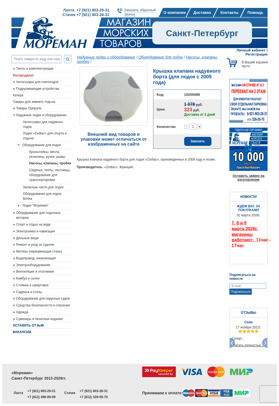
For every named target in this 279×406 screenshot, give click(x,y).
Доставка (202, 12)
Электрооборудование (33, 265)
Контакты (229, 12)
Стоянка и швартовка (32, 285)
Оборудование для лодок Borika (42, 196)
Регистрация (256, 54)
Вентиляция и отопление (35, 271)
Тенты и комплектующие (34, 68)
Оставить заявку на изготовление (249, 178)
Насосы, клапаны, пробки (50, 163)
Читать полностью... (248, 345)
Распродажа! (23, 75)
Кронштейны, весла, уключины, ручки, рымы (47, 154)
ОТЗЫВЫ (248, 313)
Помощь (255, 12)
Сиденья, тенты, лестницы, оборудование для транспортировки (50, 175)
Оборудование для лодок (41, 145)
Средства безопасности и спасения (43, 305)
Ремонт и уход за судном (35, 245)
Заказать (197, 141)
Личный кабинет (251, 50)
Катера (18, 95)
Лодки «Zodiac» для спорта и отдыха (45, 135)
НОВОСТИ (248, 197)
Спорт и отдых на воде (33, 224)
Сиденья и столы (29, 292)
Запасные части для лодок (43, 187)
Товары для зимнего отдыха (34, 102)
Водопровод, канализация (36, 258)
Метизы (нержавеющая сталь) (39, 251)
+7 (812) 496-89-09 (42, 397)
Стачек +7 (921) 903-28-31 (85, 15)
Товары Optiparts (28, 108)
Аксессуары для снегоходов (37, 82)
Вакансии (22, 332)
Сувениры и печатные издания (39, 319)
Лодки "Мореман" (35, 205)
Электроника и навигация (35, 231)
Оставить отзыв (28, 325)
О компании (174, 12)
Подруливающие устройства (37, 89)
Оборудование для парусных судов (43, 298)
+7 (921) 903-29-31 (42, 391)
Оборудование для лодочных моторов (38, 215)
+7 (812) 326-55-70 (94, 397)
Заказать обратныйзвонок (140, 12)
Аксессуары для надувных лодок (43, 124)
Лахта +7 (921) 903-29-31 (86, 10)
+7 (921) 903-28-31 (94, 391)
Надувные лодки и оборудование (41, 115)
